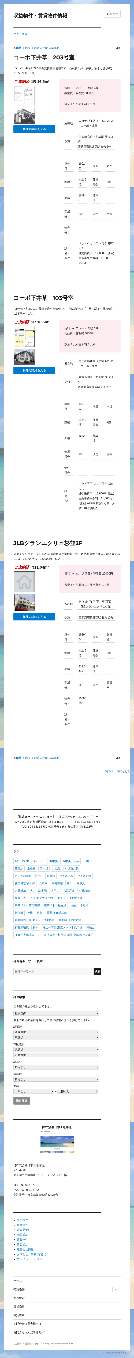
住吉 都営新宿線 (25, 883)
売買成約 (22, 1234)
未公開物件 (24, 1229)
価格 (17, 47)
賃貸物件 (22, 1239)
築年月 (54, 47)
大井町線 (20, 890)
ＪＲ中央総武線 (24, 934)
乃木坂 (44, 868)
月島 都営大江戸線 (41, 898)
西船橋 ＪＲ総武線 (70, 920)
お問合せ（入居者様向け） (30, 1332)
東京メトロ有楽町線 (27, 905)
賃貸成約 (22, 1244)
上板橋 (31, 868)
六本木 (43, 883)
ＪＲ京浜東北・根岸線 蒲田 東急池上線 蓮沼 (66, 934)
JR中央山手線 (70, 861)
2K (42, 861)
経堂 (40, 912)
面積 (26, 47)
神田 (30, 912)
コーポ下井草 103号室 (43, 297)
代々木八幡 (84, 876)
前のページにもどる (117, 771)
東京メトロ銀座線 (55, 905)
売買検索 (19, 1298)
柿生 (73, 905)
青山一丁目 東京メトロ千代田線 (62, 927)
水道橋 (84, 905)
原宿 (69, 883)
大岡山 (55, 890)
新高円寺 (20, 898)
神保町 (19, 912)
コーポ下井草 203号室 (44, 57)
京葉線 (51, 876)
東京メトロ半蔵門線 (69, 898)
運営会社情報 (25, 1249)
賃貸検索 (19, 1315)
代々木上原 (66, 876)
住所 (44, 47)
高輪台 (90, 927)
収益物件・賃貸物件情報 (40, 16)
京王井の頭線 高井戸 (29, 876)
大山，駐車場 (38, 890)
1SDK (25, 861)
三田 (86, 861)
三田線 (19, 868)
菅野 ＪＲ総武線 (57, 912)
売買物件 (22, 1219)
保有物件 (22, 1224)
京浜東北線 (72, 868)
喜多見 (81, 883)
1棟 (35, 861)
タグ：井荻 (20, 34)
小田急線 (84, 890)
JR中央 (53, 861)
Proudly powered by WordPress (57, 1343)
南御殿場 (57, 883)
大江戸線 (69, 890)
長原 (35, 927)
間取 (35, 47)
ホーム (17, 1280)
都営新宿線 (22, 927)
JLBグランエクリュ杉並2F (47, 543)
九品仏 (56, 868)
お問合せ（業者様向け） (32, 1254)
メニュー (112, 13)
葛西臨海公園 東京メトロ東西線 (35, 920)
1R (16, 861)
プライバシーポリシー (31, 1259)
